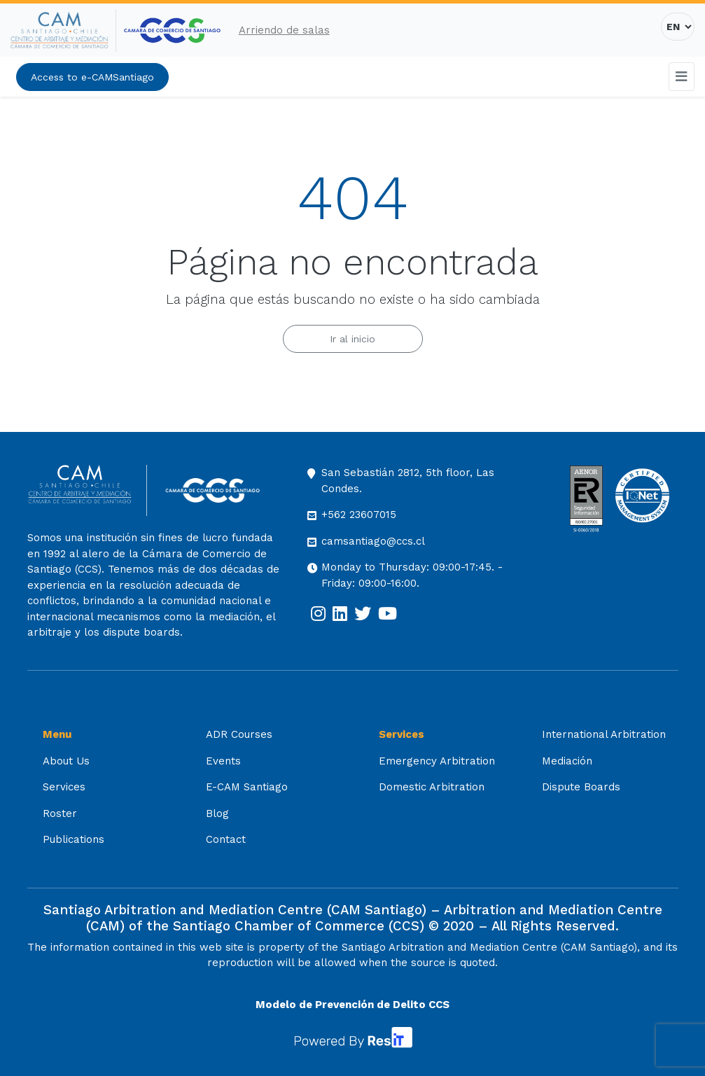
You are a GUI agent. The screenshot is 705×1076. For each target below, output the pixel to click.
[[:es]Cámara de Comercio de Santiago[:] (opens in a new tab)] (172, 30)
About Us (66, 761)
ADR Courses (239, 734)
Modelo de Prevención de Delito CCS (352, 1004)
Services (64, 787)
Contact (226, 839)
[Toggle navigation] (682, 76)
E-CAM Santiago (247, 787)
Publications (73, 839)
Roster (60, 813)
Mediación (567, 761)
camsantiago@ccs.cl (373, 541)
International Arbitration (604, 734)
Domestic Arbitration (431, 787)
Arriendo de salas (284, 30)
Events (223, 761)
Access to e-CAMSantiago (92, 77)
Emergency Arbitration (437, 761)
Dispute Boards (581, 787)
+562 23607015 (358, 514)
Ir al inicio (352, 338)
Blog (217, 813)
